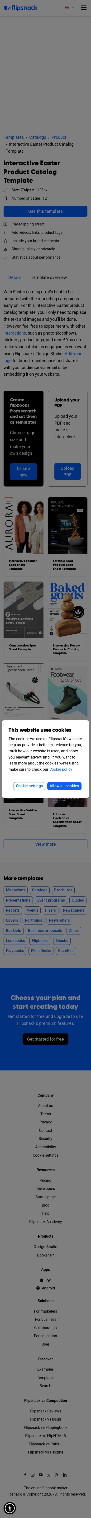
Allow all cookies (64, 786)
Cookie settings (29, 786)
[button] (10, 1508)
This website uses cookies (40, 730)
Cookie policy (60, 769)
